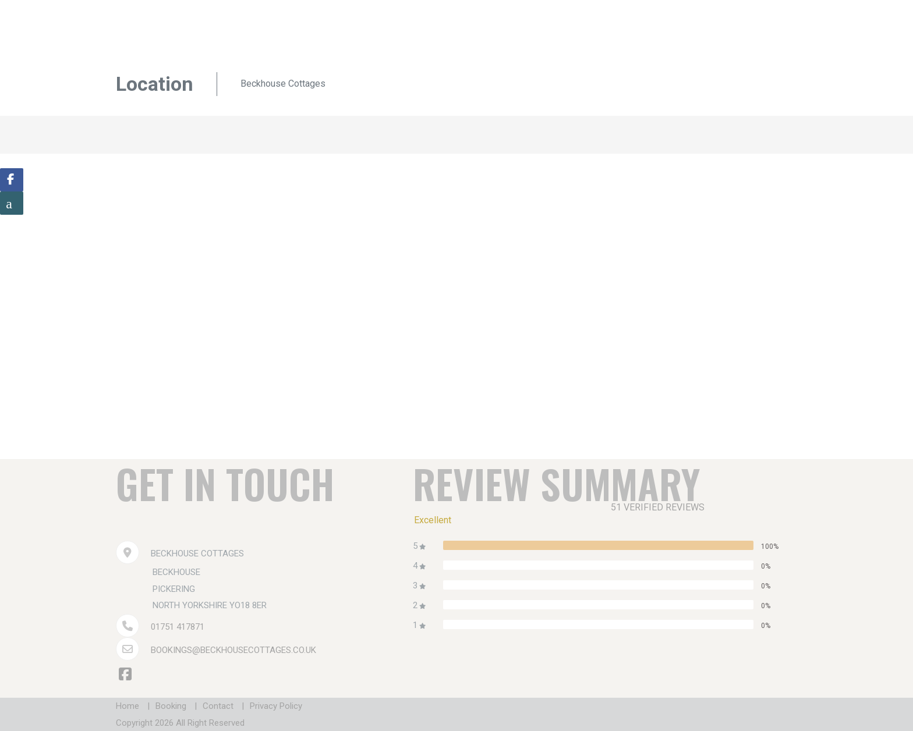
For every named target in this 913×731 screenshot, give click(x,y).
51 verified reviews (658, 507)
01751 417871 (177, 627)
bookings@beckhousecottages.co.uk (233, 650)
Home (127, 706)
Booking (170, 706)
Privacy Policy (276, 706)
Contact (218, 706)
